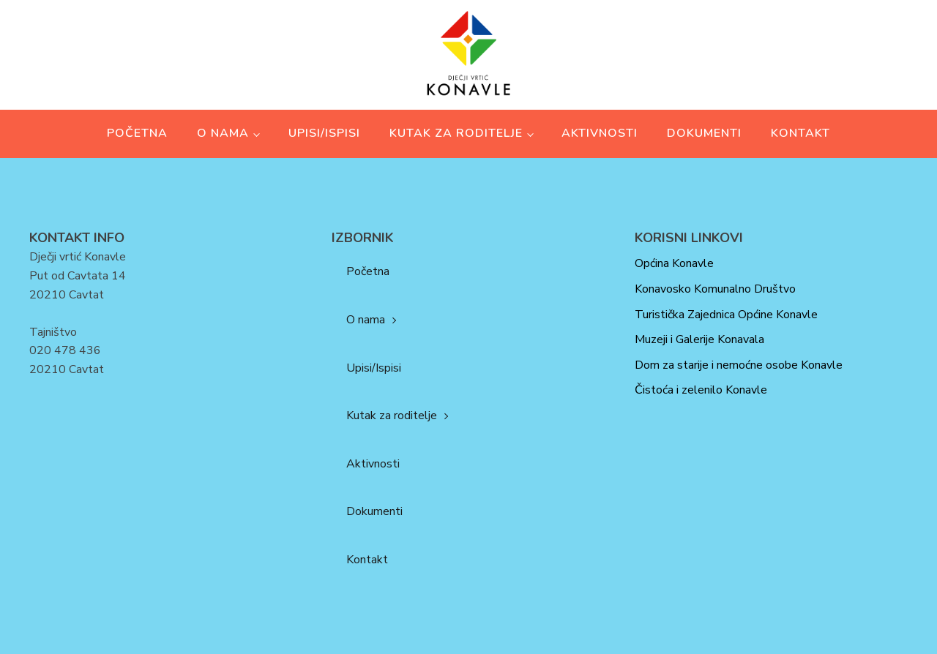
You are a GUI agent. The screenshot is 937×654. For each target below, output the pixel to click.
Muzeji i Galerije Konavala (699, 339)
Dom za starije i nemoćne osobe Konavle (739, 365)
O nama (223, 133)
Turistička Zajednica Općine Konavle (726, 315)
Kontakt (800, 133)
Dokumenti (704, 133)
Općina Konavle (674, 263)
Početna (137, 133)
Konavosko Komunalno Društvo (715, 289)
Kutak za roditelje (456, 133)
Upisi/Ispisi (324, 133)
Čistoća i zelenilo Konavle (701, 390)
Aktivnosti (599, 133)
